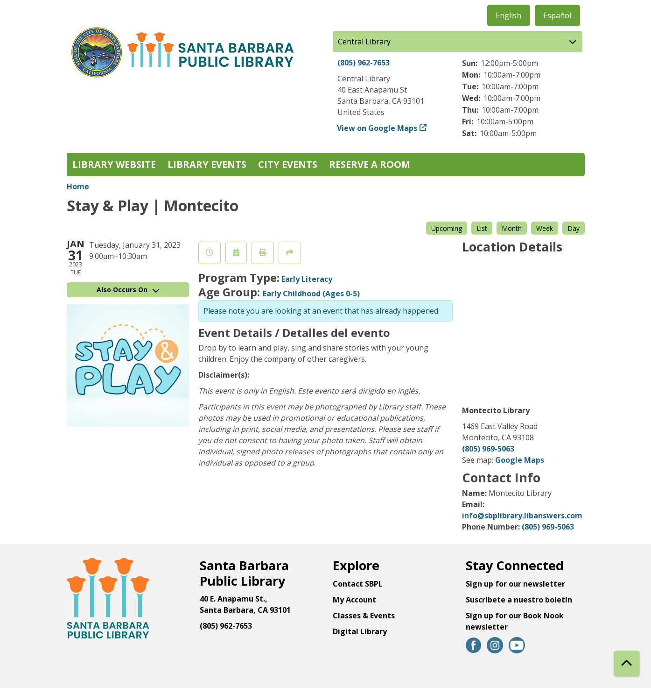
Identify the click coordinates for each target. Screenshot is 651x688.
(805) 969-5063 (488, 449)
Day (573, 228)
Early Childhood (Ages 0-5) (311, 293)
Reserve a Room (369, 164)
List (481, 228)
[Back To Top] (626, 663)
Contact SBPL (358, 584)
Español (557, 15)
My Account (354, 600)
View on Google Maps (377, 128)
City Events (287, 164)
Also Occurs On (128, 289)
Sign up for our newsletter (515, 584)
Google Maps (519, 460)
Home (78, 186)
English (508, 15)
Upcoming (446, 228)
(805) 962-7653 (363, 62)
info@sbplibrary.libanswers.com (522, 515)
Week (544, 228)
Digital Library (360, 631)
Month (512, 228)
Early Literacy (306, 279)
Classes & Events (364, 615)
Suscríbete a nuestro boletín (519, 600)
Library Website (114, 164)
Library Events (207, 164)
